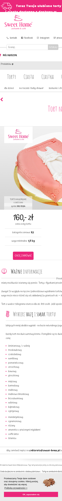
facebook (28, 38)
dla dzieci (9, 88)
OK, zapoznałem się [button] (31, 495)
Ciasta (29, 76)
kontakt (13, 38)
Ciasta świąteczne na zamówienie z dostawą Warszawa (20, 471)
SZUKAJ (53, 47)
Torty (11, 76)
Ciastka (47, 76)
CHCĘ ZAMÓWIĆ (23, 255)
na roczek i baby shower (31, 88)
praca (59, 38)
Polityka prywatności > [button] (15, 488)
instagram (44, 38)
